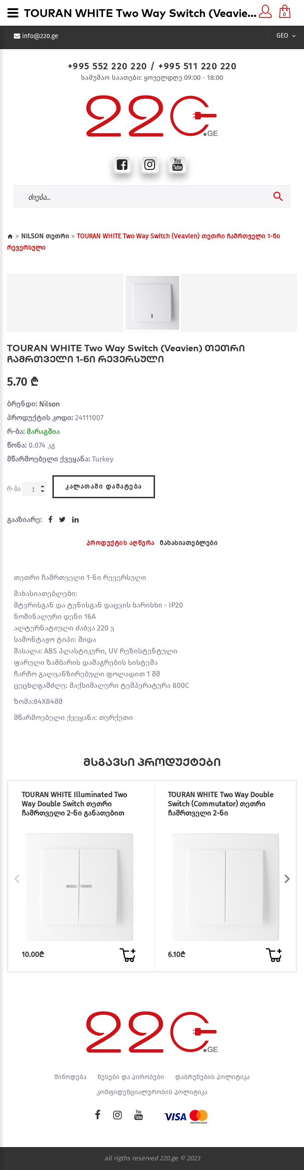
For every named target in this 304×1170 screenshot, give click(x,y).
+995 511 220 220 (197, 66)
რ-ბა (14, 488)
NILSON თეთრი (45, 236)
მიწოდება (70, 1077)
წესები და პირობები (131, 1077)
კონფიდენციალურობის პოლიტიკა (152, 1092)
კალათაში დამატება (103, 486)
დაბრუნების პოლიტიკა (212, 1077)
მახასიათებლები (189, 543)
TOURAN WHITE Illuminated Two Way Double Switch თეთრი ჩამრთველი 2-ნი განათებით (74, 803)
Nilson (49, 403)
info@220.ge (40, 36)
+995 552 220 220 (107, 66)
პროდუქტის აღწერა (120, 543)
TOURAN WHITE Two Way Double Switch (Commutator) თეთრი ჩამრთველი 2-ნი (221, 803)
